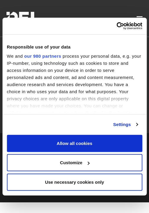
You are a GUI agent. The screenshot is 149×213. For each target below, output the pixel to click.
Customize (74, 162)
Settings (122, 124)
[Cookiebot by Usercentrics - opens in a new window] (116, 26)
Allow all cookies (74, 143)
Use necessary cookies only (74, 181)
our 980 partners (42, 56)
